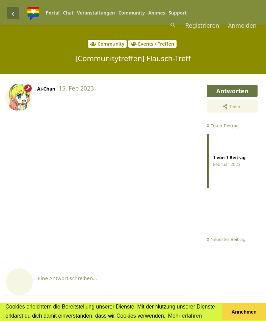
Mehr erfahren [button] (185, 316)
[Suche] (172, 25)
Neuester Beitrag (226, 239)
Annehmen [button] (244, 312)
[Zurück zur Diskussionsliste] (13, 13)
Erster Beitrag (223, 126)
